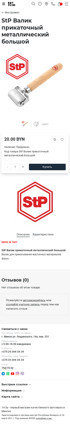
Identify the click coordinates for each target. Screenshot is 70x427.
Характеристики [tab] (43, 234)
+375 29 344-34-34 (12, 351)
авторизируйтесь (34, 300)
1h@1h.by (7, 367)
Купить (47, 167)
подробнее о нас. (44, 418)
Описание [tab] (23, 234)
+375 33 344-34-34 (12, 359)
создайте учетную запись (23, 304)
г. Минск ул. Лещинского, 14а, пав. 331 (25, 336)
